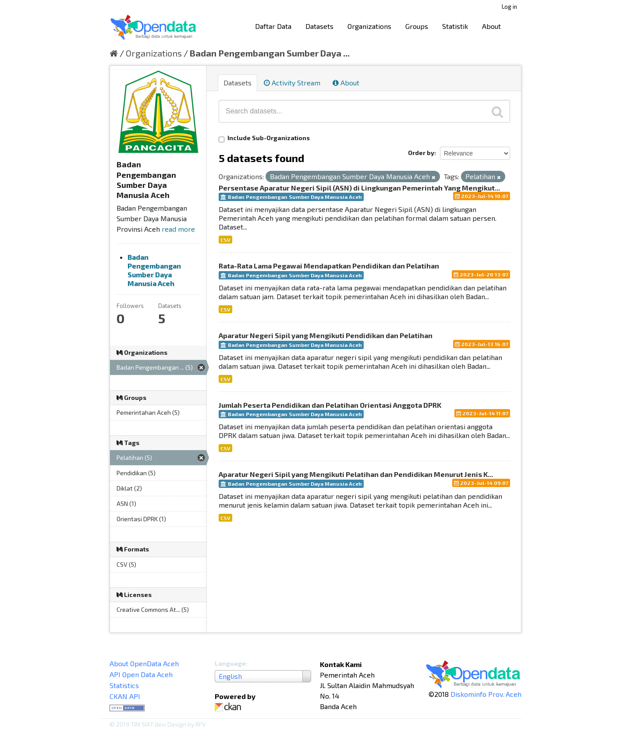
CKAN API (125, 696)
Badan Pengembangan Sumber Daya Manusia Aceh (154, 270)
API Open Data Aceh (141, 674)
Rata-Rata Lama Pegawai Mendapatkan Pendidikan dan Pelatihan (329, 265)
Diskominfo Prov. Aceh (485, 694)
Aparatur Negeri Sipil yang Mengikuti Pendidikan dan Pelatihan (325, 335)
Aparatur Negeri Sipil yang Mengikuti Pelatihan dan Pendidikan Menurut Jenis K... (356, 474)
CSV (225, 240)
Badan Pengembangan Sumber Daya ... (270, 53)
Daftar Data (273, 26)
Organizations (369, 26)
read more (178, 229)
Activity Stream (292, 82)
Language (230, 663)
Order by (421, 152)
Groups (416, 26)
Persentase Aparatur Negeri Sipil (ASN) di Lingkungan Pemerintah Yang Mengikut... (359, 188)
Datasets (319, 26)
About (491, 26)
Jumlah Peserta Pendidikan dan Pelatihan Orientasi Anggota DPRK (330, 405)
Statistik (455, 26)
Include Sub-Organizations (264, 138)
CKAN (230, 707)
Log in (509, 6)
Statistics (124, 685)
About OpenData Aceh (144, 663)
